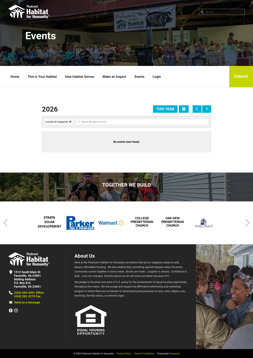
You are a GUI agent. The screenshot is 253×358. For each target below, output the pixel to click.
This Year (165, 109)
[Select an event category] (59, 122)
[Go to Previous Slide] (6, 223)
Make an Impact (114, 77)
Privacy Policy (124, 353)
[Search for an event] (142, 122)
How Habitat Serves (79, 77)
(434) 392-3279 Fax (27, 296)
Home (14, 77)
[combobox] (222, 12)
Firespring (174, 353)
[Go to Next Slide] (247, 223)
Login (157, 77)
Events (139, 77)
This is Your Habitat (42, 77)
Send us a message (27, 302)
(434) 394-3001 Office (29, 292)
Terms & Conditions (144, 353)
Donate (241, 77)
